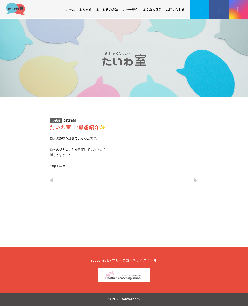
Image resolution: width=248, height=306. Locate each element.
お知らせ (85, 9)
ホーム (70, 9)
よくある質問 (152, 9)
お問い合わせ (175, 9)
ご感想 (56, 120)
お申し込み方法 (107, 9)
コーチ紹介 (130, 9)
